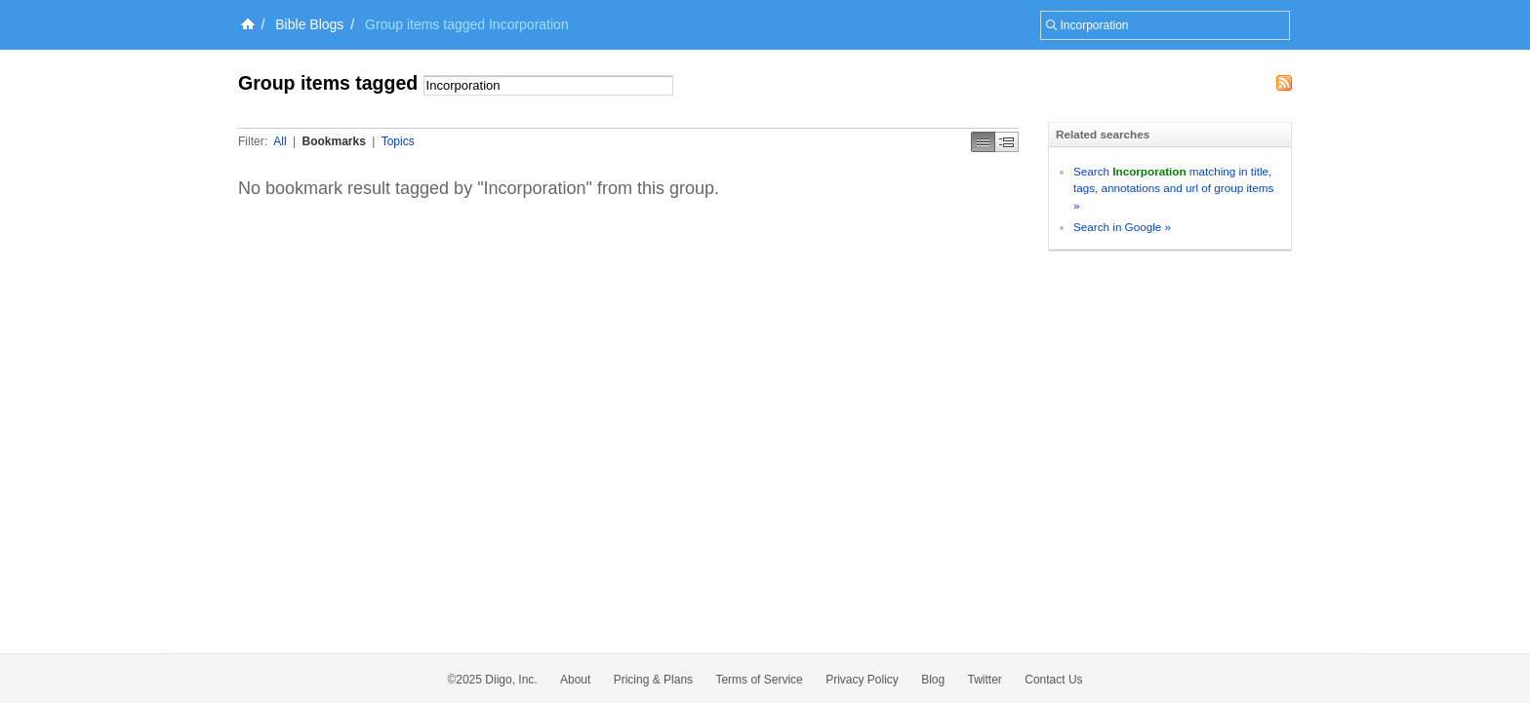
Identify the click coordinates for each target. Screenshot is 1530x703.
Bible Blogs (309, 24)
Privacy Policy (862, 679)
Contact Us (1053, 679)
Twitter (985, 679)
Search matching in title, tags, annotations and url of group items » (1173, 188)
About (575, 679)
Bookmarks (333, 141)
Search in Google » (1122, 226)
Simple (983, 142)
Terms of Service (758, 679)
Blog (933, 679)
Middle (1007, 142)
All (279, 141)
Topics (398, 141)
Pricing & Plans (653, 679)
